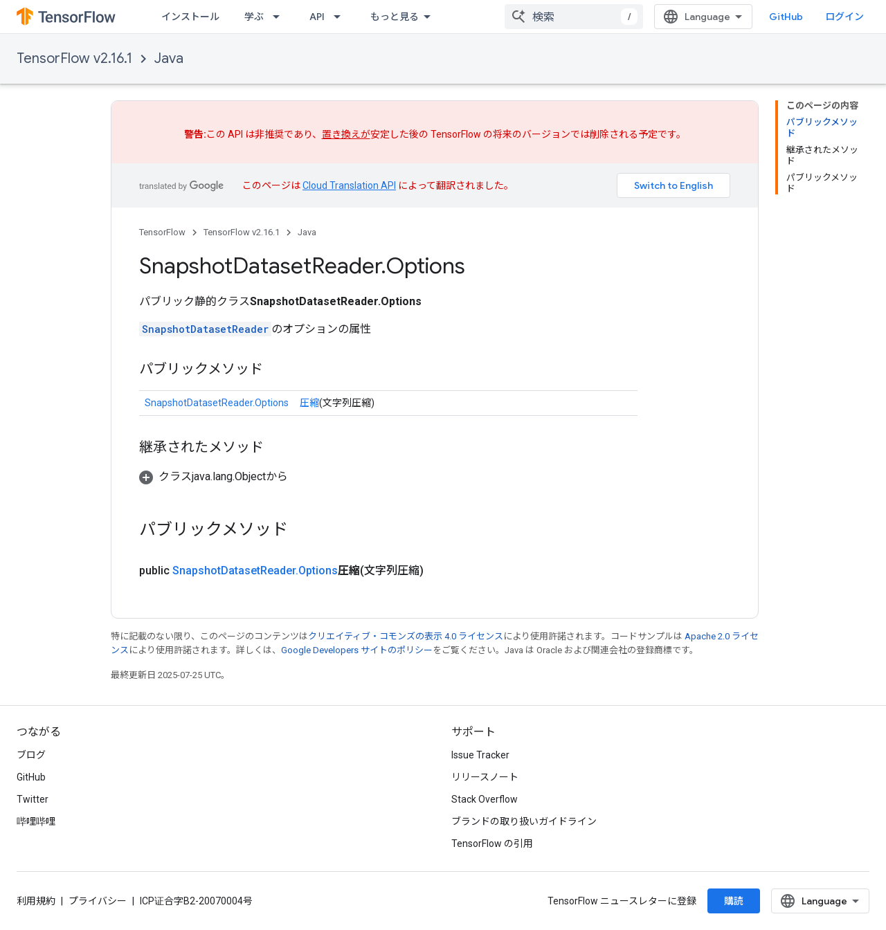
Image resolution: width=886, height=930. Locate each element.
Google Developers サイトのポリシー (357, 650)
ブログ (31, 754)
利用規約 (36, 900)
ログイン (844, 16)
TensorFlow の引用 (492, 843)
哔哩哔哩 (36, 821)
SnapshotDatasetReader (205, 329)
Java (168, 58)
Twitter (32, 799)
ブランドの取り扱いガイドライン (524, 821)
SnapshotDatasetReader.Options (217, 402)
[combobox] (574, 16)
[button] (213, 476)
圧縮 (309, 402)
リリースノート (484, 777)
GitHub (786, 16)
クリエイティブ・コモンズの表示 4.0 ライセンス (405, 636)
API (317, 16)
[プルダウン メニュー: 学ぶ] (280, 16)
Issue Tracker (480, 754)
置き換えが (346, 134)
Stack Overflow (484, 799)
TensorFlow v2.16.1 (74, 58)
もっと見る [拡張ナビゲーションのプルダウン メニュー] (394, 16)
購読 (733, 901)
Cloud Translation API (349, 185)
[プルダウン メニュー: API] (341, 16)
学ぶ (254, 16)
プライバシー (98, 900)
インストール (190, 16)
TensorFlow (162, 232)
